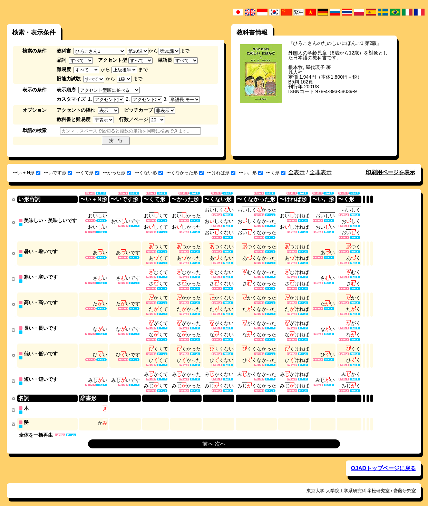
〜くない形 (149, 172)
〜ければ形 (221, 172)
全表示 (296, 172)
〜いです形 (58, 172)
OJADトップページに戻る (383, 462)
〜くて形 (87, 172)
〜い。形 (251, 172)
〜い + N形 (26, 172)
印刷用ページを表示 (390, 172)
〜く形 (275, 172)
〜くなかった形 (185, 172)
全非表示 (321, 172)
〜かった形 (117, 172)
